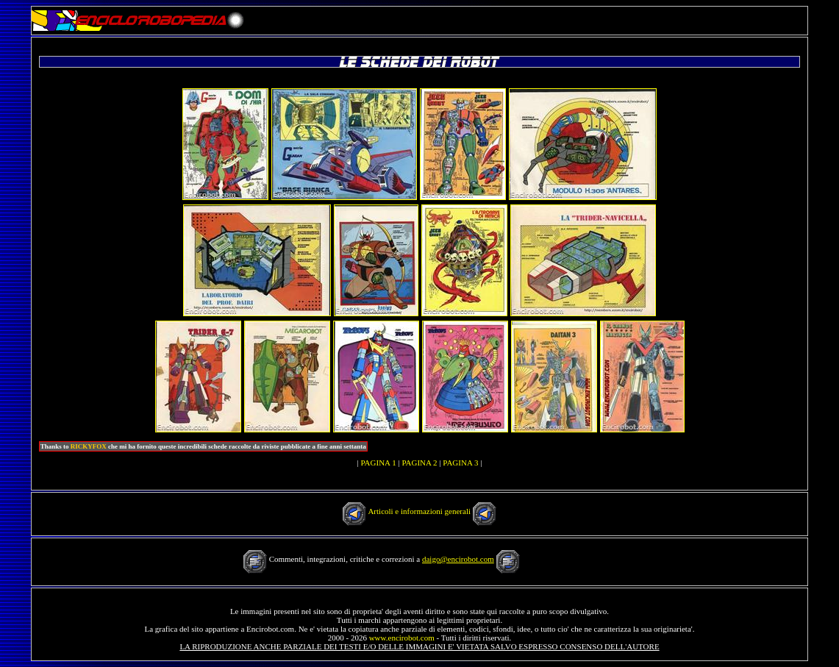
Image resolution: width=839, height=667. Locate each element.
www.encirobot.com (402, 637)
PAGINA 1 (378, 462)
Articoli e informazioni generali (419, 511)
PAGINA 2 (419, 462)
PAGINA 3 (460, 462)
